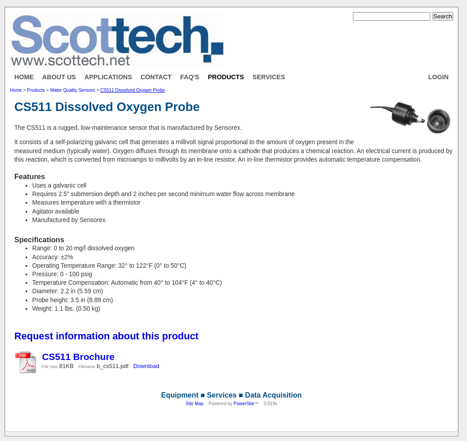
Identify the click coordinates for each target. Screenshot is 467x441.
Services (269, 77)
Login (438, 77)
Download (146, 366)
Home (24, 77)
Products (226, 77)
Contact (156, 77)
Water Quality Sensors (72, 90)
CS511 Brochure (78, 356)
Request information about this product (106, 336)
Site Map (195, 403)
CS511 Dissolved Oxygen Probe (132, 90)
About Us (59, 77)
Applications (108, 77)
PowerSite (244, 403)
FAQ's (190, 77)
